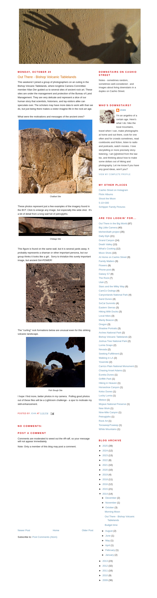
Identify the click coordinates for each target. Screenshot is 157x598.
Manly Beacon (106, 320)
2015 (105, 489)
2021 (105, 465)
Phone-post (105, 269)
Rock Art (103, 420)
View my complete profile (115, 174)
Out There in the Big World (113, 223)
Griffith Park (105, 378)
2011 (105, 570)
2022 (105, 460)
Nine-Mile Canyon (108, 412)
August (109, 531)
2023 (105, 455)
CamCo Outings (107, 290)
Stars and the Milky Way (112, 286)
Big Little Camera (108, 227)
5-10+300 (104, 202)
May (108, 540)
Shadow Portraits (108, 328)
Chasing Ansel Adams (110, 370)
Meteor (102, 399)
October (110, 507)
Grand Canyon (106, 240)
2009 (105, 580)
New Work (104, 408)
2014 (105, 493)
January (110, 555)
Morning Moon (112, 511)
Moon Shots (105, 252)
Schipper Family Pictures (112, 206)
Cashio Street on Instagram (113, 190)
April (108, 545)
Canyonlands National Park (113, 294)
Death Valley (105, 244)
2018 (105, 479)
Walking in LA (106, 358)
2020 (105, 469)
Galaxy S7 (104, 274)
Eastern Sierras (107, 307)
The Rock (104, 278)
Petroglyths (105, 416)
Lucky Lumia (105, 395)
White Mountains (108, 429)
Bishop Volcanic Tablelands (113, 336)
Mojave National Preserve (112, 404)
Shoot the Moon (107, 198)
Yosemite (104, 362)
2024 (105, 450)
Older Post (87, 530)
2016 (105, 484)
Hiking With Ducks (108, 311)
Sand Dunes (105, 299)
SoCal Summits (107, 303)
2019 (105, 474)
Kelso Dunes (105, 391)
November (111, 502)
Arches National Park (110, 332)
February (110, 550)
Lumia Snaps (106, 345)
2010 (105, 575)
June (108, 535)
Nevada (103, 349)
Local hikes (105, 315)
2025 (105, 445)
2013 (105, 561)
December (111, 497)
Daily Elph (104, 236)
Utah (101, 282)
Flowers (103, 265)
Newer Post (24, 530)
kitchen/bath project (109, 231)
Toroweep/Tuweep (108, 425)
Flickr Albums (106, 194)
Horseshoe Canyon (109, 387)
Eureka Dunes (106, 374)
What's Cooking (107, 248)
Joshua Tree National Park (113, 341)
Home (56, 530)
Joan (123, 110)
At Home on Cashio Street (113, 257)
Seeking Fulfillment (109, 353)
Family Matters (106, 261)
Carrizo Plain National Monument (116, 366)
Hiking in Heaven (108, 383)
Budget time (111, 525)
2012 (105, 565)
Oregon (103, 324)
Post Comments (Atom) (44, 537)
